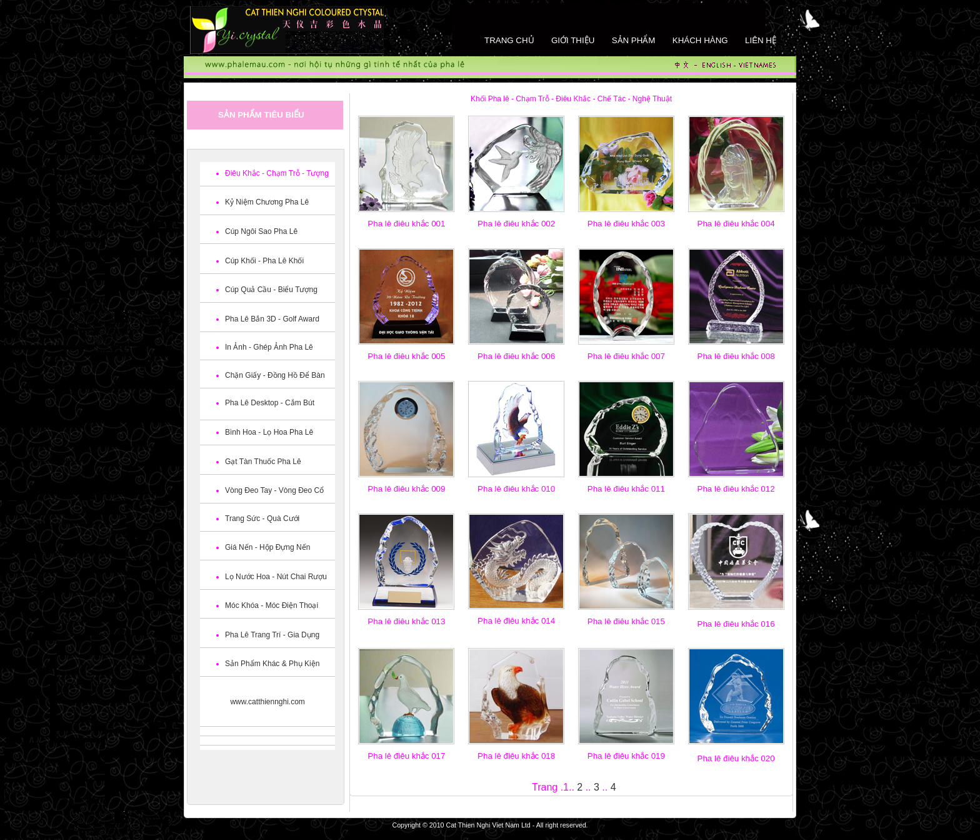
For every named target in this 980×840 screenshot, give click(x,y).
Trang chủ (509, 40)
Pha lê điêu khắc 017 (406, 756)
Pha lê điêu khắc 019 (626, 756)
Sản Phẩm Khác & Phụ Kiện (272, 663)
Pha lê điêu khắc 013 (406, 621)
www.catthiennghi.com (267, 701)
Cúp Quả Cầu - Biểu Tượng (271, 289)
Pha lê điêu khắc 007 (626, 356)
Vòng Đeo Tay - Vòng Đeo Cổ (274, 490)
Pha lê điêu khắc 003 (626, 223)
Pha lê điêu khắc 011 (626, 488)
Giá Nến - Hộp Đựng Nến (267, 547)
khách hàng (700, 40)
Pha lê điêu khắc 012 (736, 488)
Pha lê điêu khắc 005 (406, 356)
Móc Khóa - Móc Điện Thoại (271, 605)
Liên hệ (760, 40)
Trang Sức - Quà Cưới (262, 518)
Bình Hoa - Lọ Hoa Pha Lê (269, 432)
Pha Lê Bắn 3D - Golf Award (272, 319)
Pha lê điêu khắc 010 (516, 488)
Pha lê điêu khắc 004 (736, 223)
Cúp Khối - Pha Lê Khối (264, 260)
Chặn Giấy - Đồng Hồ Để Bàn (275, 375)
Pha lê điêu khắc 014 (516, 620)
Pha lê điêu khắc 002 (516, 223)
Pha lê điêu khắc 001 (406, 223)
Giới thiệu (572, 40)
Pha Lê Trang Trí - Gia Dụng (272, 634)
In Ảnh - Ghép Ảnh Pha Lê (269, 347)
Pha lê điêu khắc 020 (736, 758)
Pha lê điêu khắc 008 (736, 356)
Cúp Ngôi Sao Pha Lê (261, 231)
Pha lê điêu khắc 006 (516, 356)
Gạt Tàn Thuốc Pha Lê (263, 461)
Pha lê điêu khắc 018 (516, 756)
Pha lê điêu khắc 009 (406, 488)
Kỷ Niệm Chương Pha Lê (267, 202)
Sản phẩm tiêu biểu (261, 114)
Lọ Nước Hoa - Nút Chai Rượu (276, 576)
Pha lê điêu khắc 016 (736, 624)
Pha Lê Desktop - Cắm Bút (269, 402)
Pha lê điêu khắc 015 (626, 621)
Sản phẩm (634, 40)
